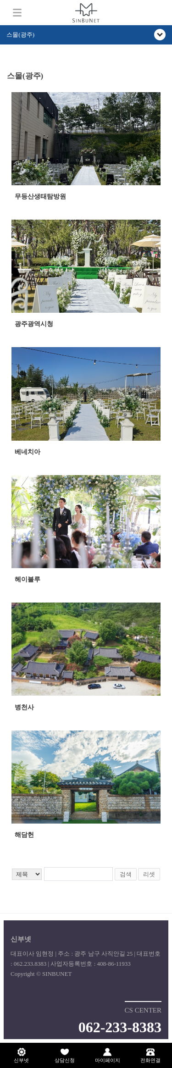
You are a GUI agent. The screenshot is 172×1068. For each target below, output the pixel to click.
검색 (126, 874)
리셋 (149, 874)
